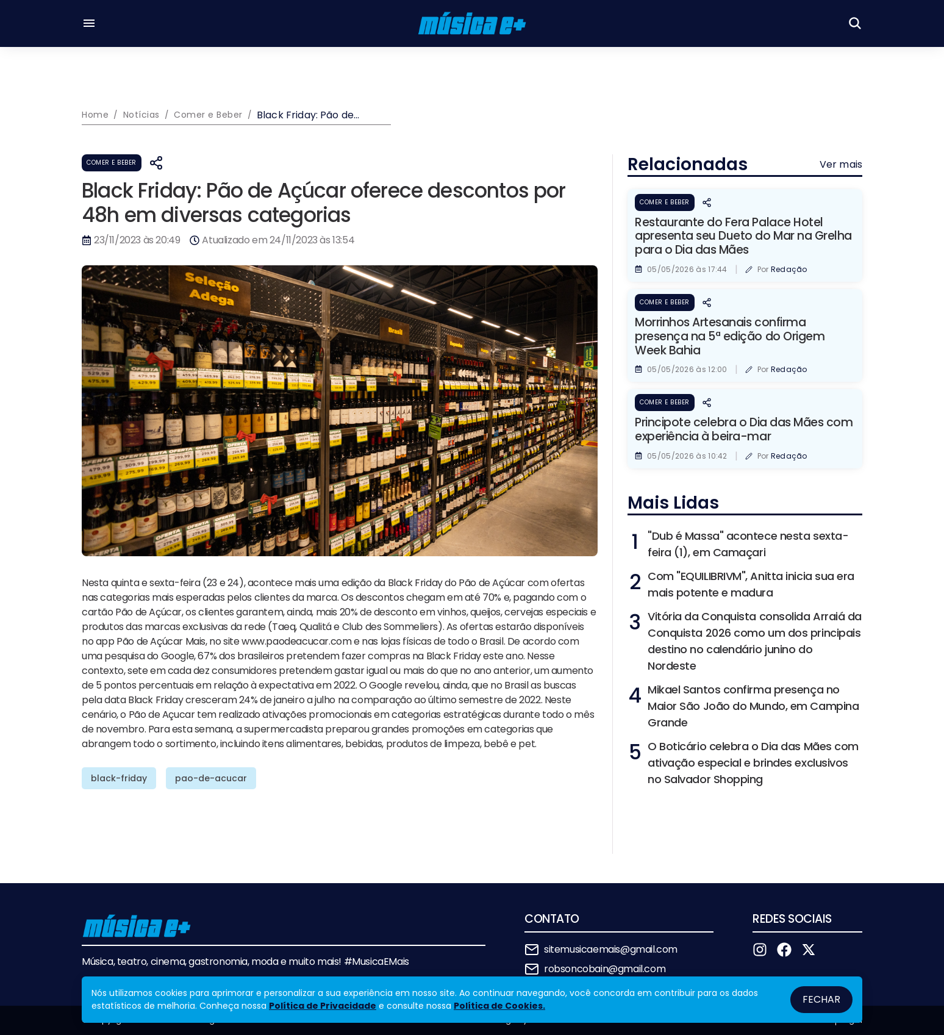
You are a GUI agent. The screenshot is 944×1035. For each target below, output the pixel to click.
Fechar (821, 999)
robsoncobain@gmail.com (604, 969)
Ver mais (841, 164)
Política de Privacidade (322, 1006)
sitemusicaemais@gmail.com (611, 949)
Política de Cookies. (499, 1006)
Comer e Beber (112, 162)
